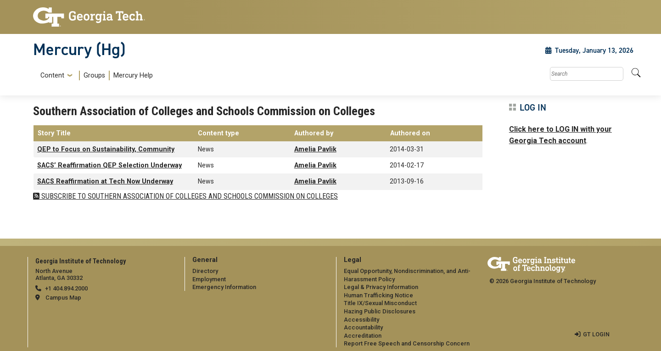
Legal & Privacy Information (381, 287)
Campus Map (63, 297)
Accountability (363, 327)
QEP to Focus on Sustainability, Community (105, 149)
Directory (205, 270)
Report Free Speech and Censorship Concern (407, 343)
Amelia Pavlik (315, 149)
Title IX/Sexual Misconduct (380, 303)
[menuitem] (95, 75)
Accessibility (361, 319)
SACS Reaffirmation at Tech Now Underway (105, 181)
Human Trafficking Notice (378, 295)
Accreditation (362, 335)
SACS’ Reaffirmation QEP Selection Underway (109, 165)
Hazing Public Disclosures (379, 311)
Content (52, 75)
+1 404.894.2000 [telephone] (66, 288)
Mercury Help (133, 75)
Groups (94, 75)
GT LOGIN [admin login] (596, 334)
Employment (209, 279)
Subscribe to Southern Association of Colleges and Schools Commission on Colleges (188, 196)
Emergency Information (224, 287)
